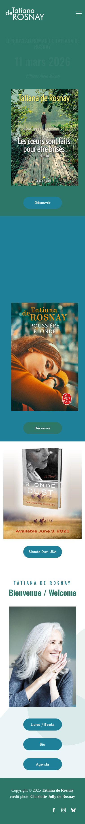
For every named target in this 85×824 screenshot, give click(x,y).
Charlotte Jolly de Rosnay (52, 796)
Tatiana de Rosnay (58, 790)
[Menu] (79, 13)
